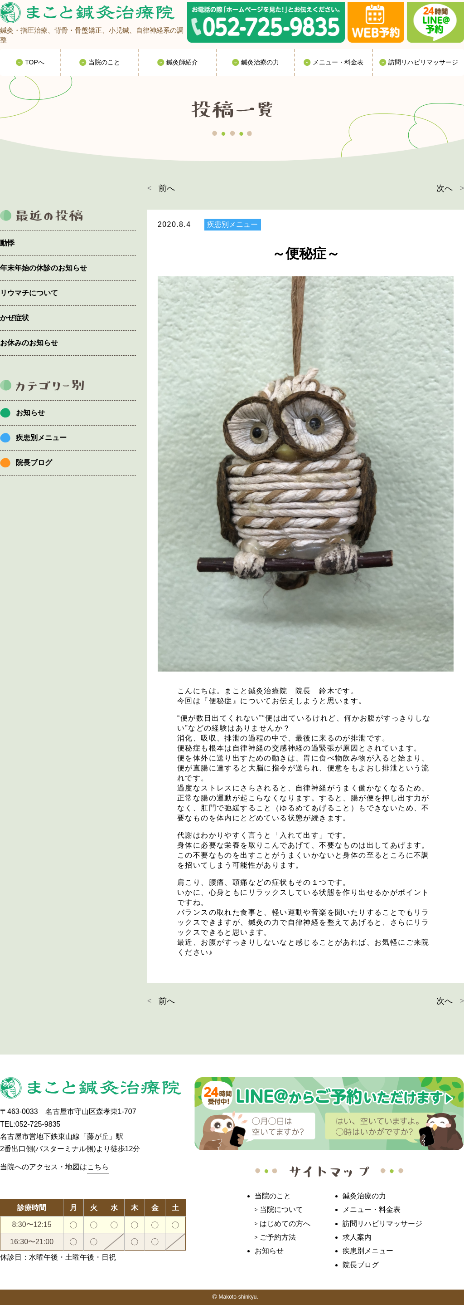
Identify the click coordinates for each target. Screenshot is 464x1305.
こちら (98, 1167)
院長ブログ (34, 462)
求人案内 (357, 1237)
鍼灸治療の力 (364, 1196)
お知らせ (30, 413)
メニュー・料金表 (372, 1209)
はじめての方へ (285, 1223)
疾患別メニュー (41, 438)
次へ (444, 188)
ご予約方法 (278, 1237)
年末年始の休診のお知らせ (43, 268)
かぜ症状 (14, 318)
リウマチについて (29, 293)
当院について (281, 1209)
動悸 (7, 243)
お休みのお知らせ (29, 343)
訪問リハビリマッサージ (382, 1223)
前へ (167, 188)
